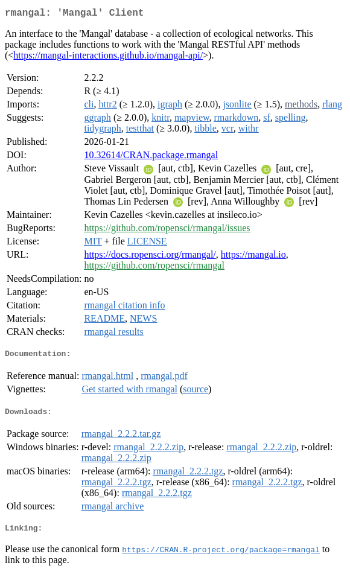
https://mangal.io (253, 257)
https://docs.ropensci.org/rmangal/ (149, 257)
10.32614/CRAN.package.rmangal (151, 157)
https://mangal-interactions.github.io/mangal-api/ (108, 58)
